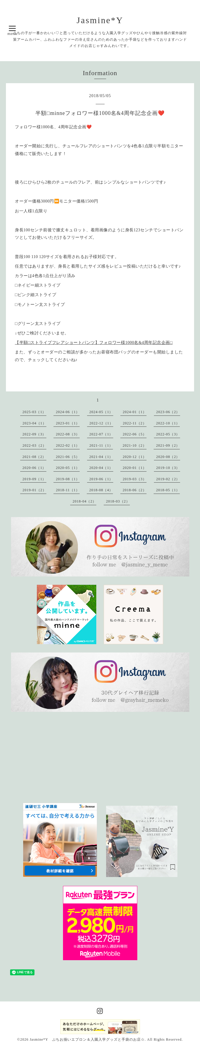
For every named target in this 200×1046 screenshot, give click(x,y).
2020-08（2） (168, 457)
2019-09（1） (34, 479)
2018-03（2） (118, 501)
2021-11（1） (101, 445)
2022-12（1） (101, 423)
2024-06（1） (68, 412)
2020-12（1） (135, 457)
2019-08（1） (68, 479)
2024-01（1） (135, 412)
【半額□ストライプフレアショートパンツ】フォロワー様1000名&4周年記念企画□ (94, 342)
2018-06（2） (135, 490)
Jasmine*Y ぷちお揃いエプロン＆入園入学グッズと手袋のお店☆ (87, 1039)
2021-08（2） (34, 457)
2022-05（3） (168, 434)
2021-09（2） (168, 445)
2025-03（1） (34, 412)
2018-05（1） (168, 490)
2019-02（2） (168, 479)
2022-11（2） (135, 423)
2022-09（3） (34, 434)
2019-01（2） (34, 490)
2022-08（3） (68, 434)
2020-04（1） (101, 468)
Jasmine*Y (100, 20)
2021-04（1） (101, 457)
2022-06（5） (135, 434)
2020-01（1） (135, 468)
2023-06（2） (168, 412)
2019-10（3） (168, 468)
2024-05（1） (101, 412)
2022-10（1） (168, 423)
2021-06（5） (68, 457)
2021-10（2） (135, 445)
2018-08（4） (101, 490)
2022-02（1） (68, 445)
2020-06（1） (34, 468)
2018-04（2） (84, 501)
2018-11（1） (68, 490)
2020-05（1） (68, 468)
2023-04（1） (34, 423)
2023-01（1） (68, 423)
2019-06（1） (101, 479)
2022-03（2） (34, 445)
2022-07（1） (101, 434)
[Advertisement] (63, 757)
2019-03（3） (135, 479)
